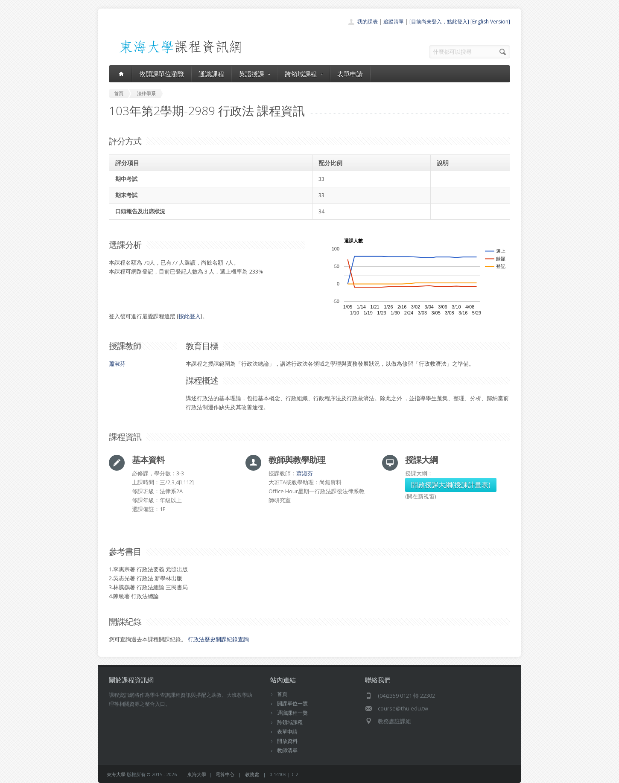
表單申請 (350, 74)
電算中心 (225, 774)
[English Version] (490, 21)
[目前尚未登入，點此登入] (439, 21)
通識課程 (211, 74)
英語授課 (254, 74)
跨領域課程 (304, 74)
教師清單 (287, 750)
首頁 (282, 694)
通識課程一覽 (292, 712)
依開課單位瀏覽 (161, 74)
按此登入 (189, 316)
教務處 (252, 774)
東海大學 (116, 774)
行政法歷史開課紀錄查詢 (218, 639)
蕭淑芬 (117, 363)
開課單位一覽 (292, 703)
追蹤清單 (393, 21)
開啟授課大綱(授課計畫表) (451, 484)
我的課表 (367, 21)
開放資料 (287, 741)
